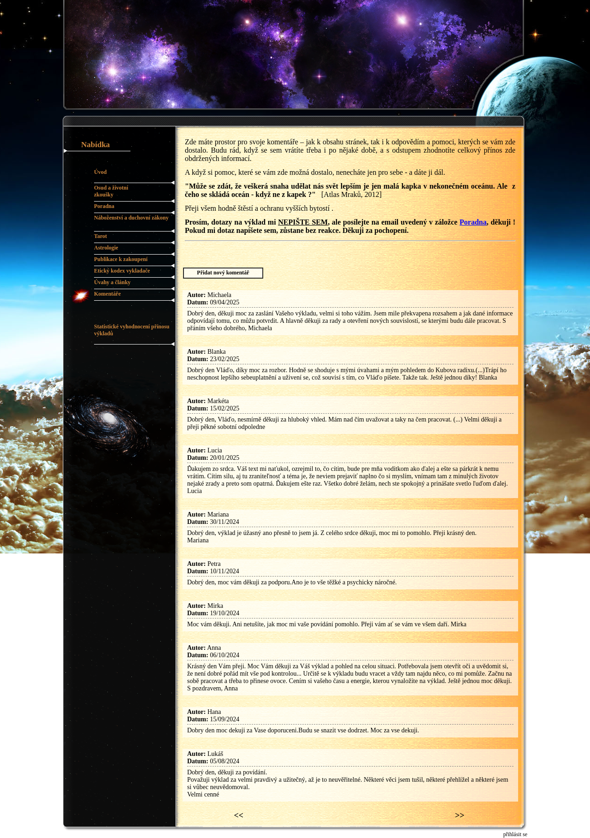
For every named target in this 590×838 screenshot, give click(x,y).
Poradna (104, 206)
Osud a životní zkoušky (111, 191)
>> (460, 815)
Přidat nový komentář (223, 272)
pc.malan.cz (106, 834)
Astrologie (106, 247)
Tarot (100, 236)
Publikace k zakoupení (121, 259)
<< (239, 815)
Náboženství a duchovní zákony (131, 217)
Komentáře (107, 294)
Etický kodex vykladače (122, 270)
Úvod (100, 172)
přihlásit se (515, 834)
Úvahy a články (112, 282)
